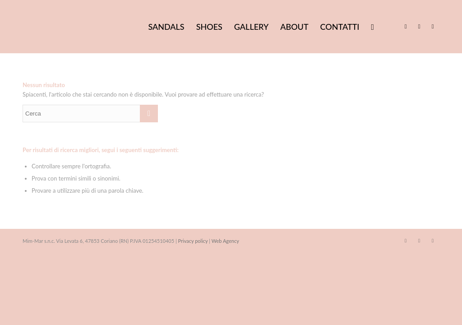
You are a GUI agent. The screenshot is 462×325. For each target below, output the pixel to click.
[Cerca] (372, 26)
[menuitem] (166, 26)
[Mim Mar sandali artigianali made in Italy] (90, 26)
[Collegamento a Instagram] (419, 26)
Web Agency (225, 241)
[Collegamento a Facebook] (405, 26)
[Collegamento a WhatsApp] (432, 26)
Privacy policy (193, 241)
